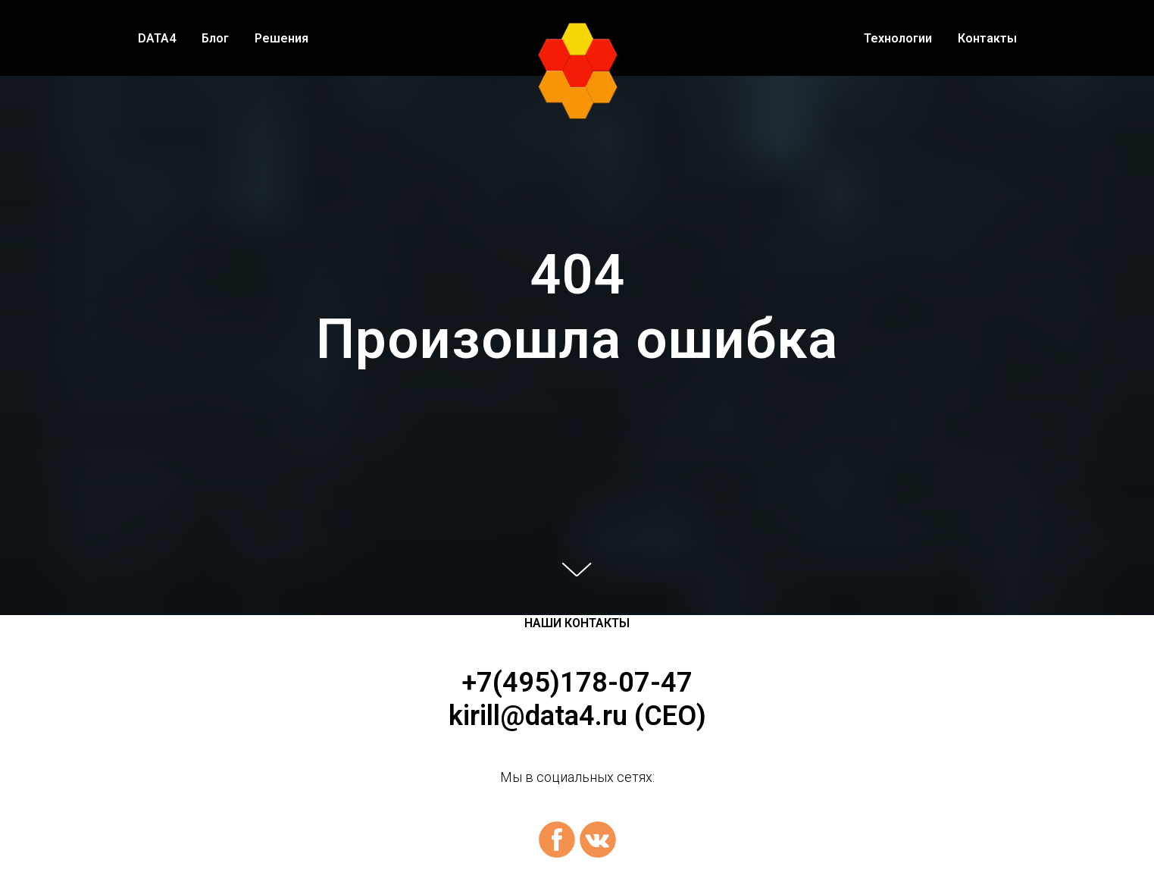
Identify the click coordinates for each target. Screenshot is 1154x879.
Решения (281, 38)
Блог (215, 38)
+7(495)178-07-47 (577, 682)
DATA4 (157, 38)
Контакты (987, 38)
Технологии (898, 38)
